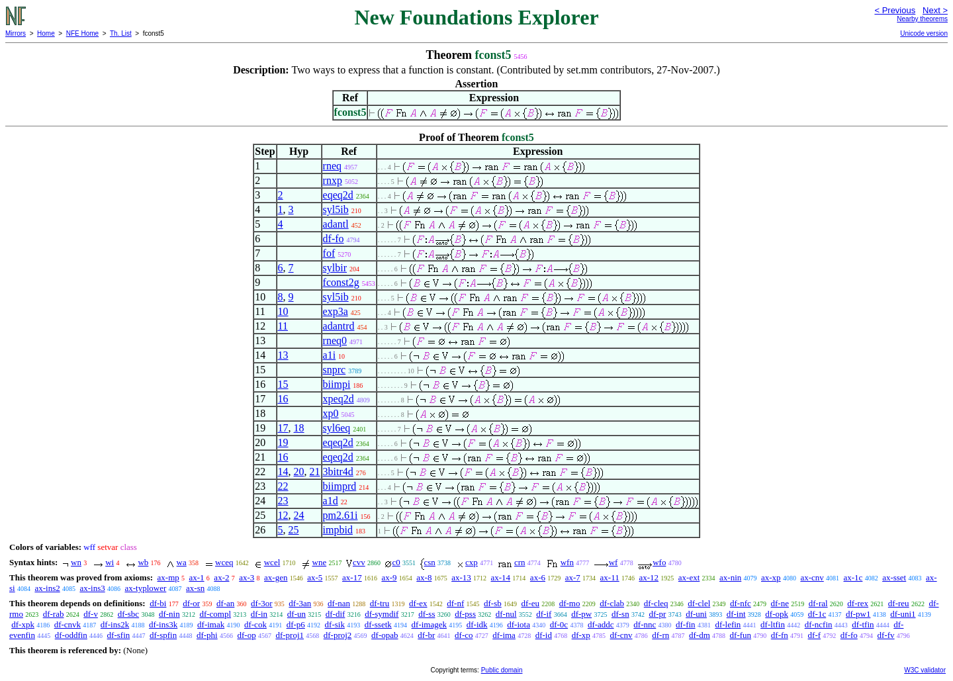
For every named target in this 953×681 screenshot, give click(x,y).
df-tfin (863, 624)
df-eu (530, 603)
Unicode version (924, 33)
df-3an (300, 603)
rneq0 (335, 340)
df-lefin (728, 624)
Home (46, 33)
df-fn (779, 635)
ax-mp (168, 577)
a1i (329, 355)
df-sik (335, 624)
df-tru (380, 603)
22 (283, 486)
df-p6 (296, 624)
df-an (225, 603)
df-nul (506, 614)
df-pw (581, 614)
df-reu (898, 603)
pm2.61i (340, 515)
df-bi (158, 603)
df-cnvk (67, 624)
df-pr (657, 614)
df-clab (612, 603)
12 (283, 515)
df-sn (620, 614)
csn (429, 562)
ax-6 (537, 577)
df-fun (741, 635)
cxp (471, 562)
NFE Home (82, 33)
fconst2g (341, 282)
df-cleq (656, 603)
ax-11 (609, 577)
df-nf (455, 603)
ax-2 (221, 577)
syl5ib (336, 209)
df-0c (559, 624)
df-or (191, 603)
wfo (659, 562)
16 (283, 398)
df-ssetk (378, 624)
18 (299, 427)
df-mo (569, 603)
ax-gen (275, 577)
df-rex (857, 603)
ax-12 (648, 577)
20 (299, 471)
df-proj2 (338, 635)
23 (283, 500)
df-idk (477, 624)
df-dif (335, 614)
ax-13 (461, 577)
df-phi (207, 635)
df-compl (215, 614)
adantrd (339, 326)
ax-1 (196, 577)
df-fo (333, 238)
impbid (338, 529)
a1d (330, 500)
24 (299, 515)
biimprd (340, 486)
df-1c (817, 614)
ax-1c (853, 577)
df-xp (581, 635)
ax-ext (689, 577)
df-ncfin (819, 624)
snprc (334, 369)
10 (283, 311)
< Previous (894, 10)
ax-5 (314, 577)
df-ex (418, 603)
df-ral (818, 603)
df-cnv (621, 635)
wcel (272, 562)
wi (109, 562)
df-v (90, 614)
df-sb (493, 603)
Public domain (502, 670)
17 (283, 427)
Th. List (121, 33)
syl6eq (337, 427)
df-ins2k (115, 624)
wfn (567, 562)
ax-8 (423, 577)
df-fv (886, 635)
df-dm (699, 635)
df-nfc (740, 603)
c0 (396, 562)
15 (283, 384)
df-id (543, 635)
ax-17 (352, 577)
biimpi (337, 384)
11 (283, 326)
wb (143, 562)
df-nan (339, 603)
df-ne (780, 603)
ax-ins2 (47, 588)
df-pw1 (858, 614)
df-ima (504, 635)
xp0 (331, 413)
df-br (426, 635)
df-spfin (163, 635)
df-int (736, 614)
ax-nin (730, 577)
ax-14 (501, 577)
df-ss (426, 614)
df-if (543, 614)
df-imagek (429, 624)
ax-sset (894, 577)
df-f (814, 635)
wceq (224, 562)
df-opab (384, 635)
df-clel (699, 603)
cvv (359, 562)
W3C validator (925, 670)
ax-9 (388, 577)
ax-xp (771, 577)
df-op (246, 635)
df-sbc (129, 614)
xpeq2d (338, 398)
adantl (336, 224)
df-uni (696, 614)
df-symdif (381, 614)
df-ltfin (772, 624)
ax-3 (246, 577)
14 (283, 471)
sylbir (335, 267)
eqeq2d (338, 195)
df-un (296, 614)
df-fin (686, 624)
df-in (259, 614)
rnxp (332, 180)
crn (519, 562)
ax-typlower (145, 588)
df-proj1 (289, 635)
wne (319, 562)
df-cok (255, 624)
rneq (332, 165)
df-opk (776, 614)
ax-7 (572, 577)
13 (283, 355)
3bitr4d (338, 471)
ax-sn (195, 588)
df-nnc (644, 624)
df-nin (169, 614)
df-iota (518, 624)
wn (76, 562)
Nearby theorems (922, 19)
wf (613, 562)
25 (294, 529)
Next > (935, 10)
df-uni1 (902, 614)
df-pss (465, 614)
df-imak (210, 624)
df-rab (53, 614)
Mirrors (15, 33)
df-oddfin (71, 635)
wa (182, 562)
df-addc (601, 624)
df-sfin (118, 635)
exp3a (335, 311)
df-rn (660, 635)
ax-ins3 (92, 588)
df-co (464, 635)
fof (329, 253)
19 (283, 442)
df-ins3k (163, 624)
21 (315, 471)
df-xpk (22, 624)
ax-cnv (811, 577)
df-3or (262, 603)
